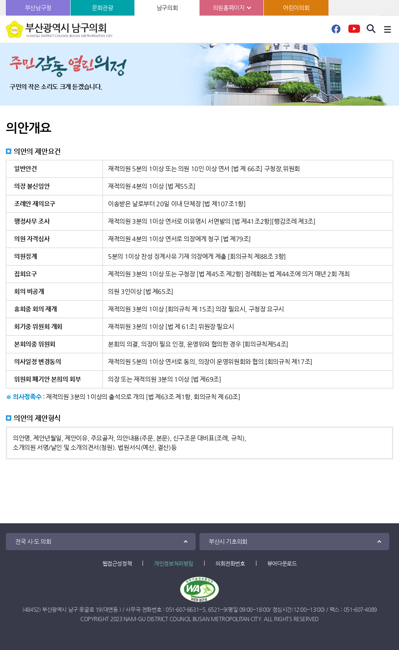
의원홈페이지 (229, 7)
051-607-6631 (182, 609)
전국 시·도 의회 (33, 541)
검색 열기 (371, 29)
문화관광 (102, 7)
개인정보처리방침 (173, 563)
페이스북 (336, 31)
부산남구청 (38, 7)
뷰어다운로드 (282, 563)
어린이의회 (296, 7)
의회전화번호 (230, 563)
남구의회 (167, 7)
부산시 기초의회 (228, 541)
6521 (214, 609)
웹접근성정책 (117, 563)
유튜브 (354, 31)
